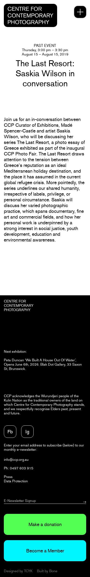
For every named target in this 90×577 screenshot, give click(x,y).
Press (8, 477)
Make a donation (45, 524)
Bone (53, 571)
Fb (10, 431)
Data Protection (16, 481)
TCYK (28, 571)
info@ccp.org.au (16, 459)
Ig (27, 431)
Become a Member (45, 551)
